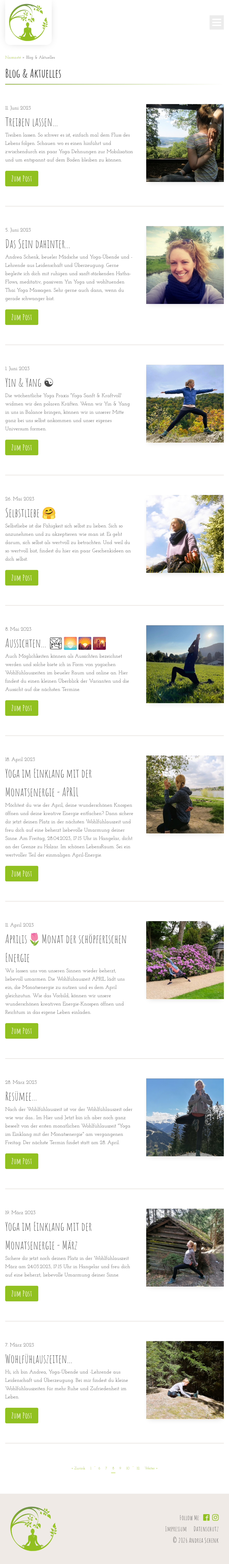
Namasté (13, 58)
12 (138, 1468)
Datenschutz (206, 1529)
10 (128, 1468)
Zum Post (21, 178)
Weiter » (151, 1468)
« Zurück (78, 1468)
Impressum (176, 1529)
